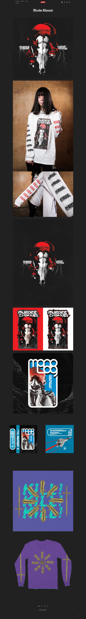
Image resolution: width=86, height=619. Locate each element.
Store (26, 1)
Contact (17, 3)
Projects (17, 1)
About (22, 1)
